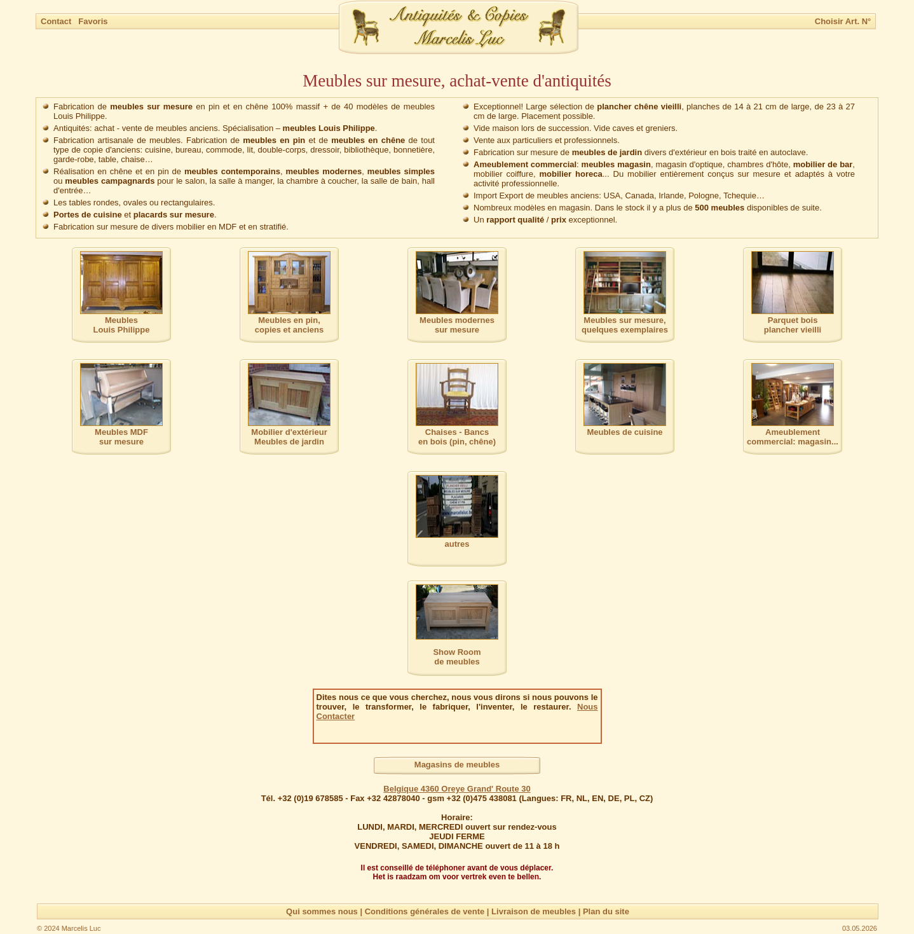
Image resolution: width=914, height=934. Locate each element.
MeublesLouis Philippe (121, 324)
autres (456, 544)
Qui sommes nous (322, 911)
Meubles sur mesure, (625, 324)
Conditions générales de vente (425, 911)
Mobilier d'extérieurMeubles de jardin (289, 436)
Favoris (92, 21)
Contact (57, 21)
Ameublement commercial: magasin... (792, 436)
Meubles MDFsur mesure (121, 436)
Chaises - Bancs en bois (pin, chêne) (457, 436)
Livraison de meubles (533, 911)
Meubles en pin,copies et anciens (289, 324)
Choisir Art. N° (843, 21)
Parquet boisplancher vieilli (792, 324)
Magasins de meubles (457, 764)
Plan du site (606, 911)
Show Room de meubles (457, 656)
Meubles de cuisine (624, 432)
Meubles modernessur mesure (457, 324)
